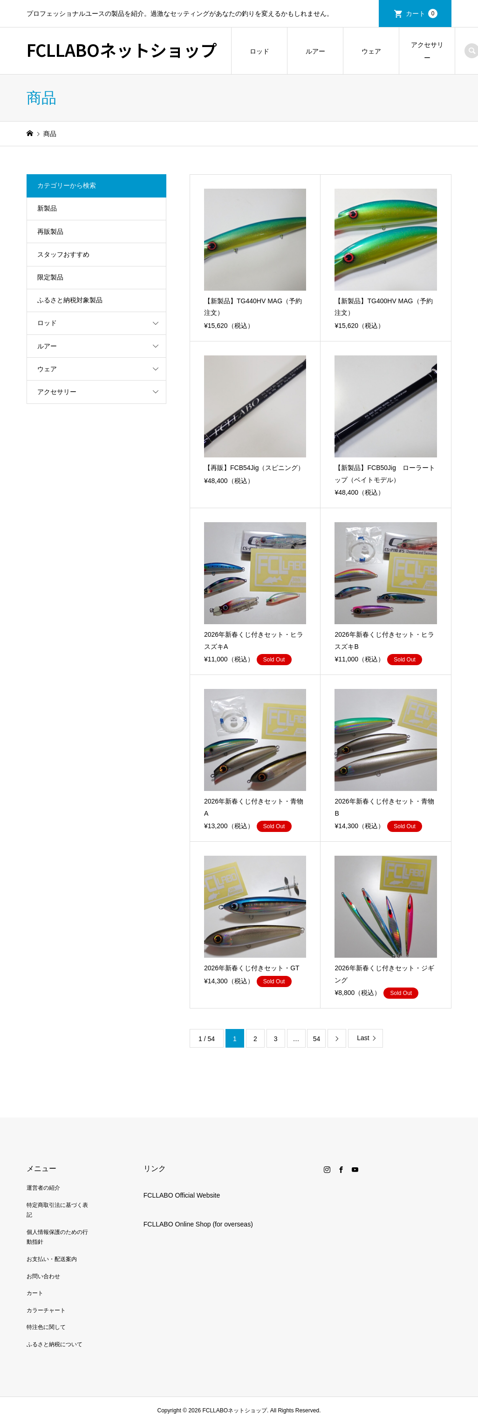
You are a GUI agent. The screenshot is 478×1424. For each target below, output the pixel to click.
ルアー (315, 51)
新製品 (47, 208)
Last (363, 1038)
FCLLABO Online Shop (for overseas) (198, 1224)
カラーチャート (46, 1310)
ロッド (259, 51)
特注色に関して (46, 1327)
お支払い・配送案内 (52, 1259)
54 (317, 1038)
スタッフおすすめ (63, 254)
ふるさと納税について (54, 1344)
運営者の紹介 (43, 1188)
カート (421, 13)
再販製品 (50, 231)
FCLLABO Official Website (181, 1195)
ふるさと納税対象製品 (69, 300)
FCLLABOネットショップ (122, 49)
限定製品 (50, 277)
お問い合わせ (43, 1276)
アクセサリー (427, 51)
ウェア (371, 51)
